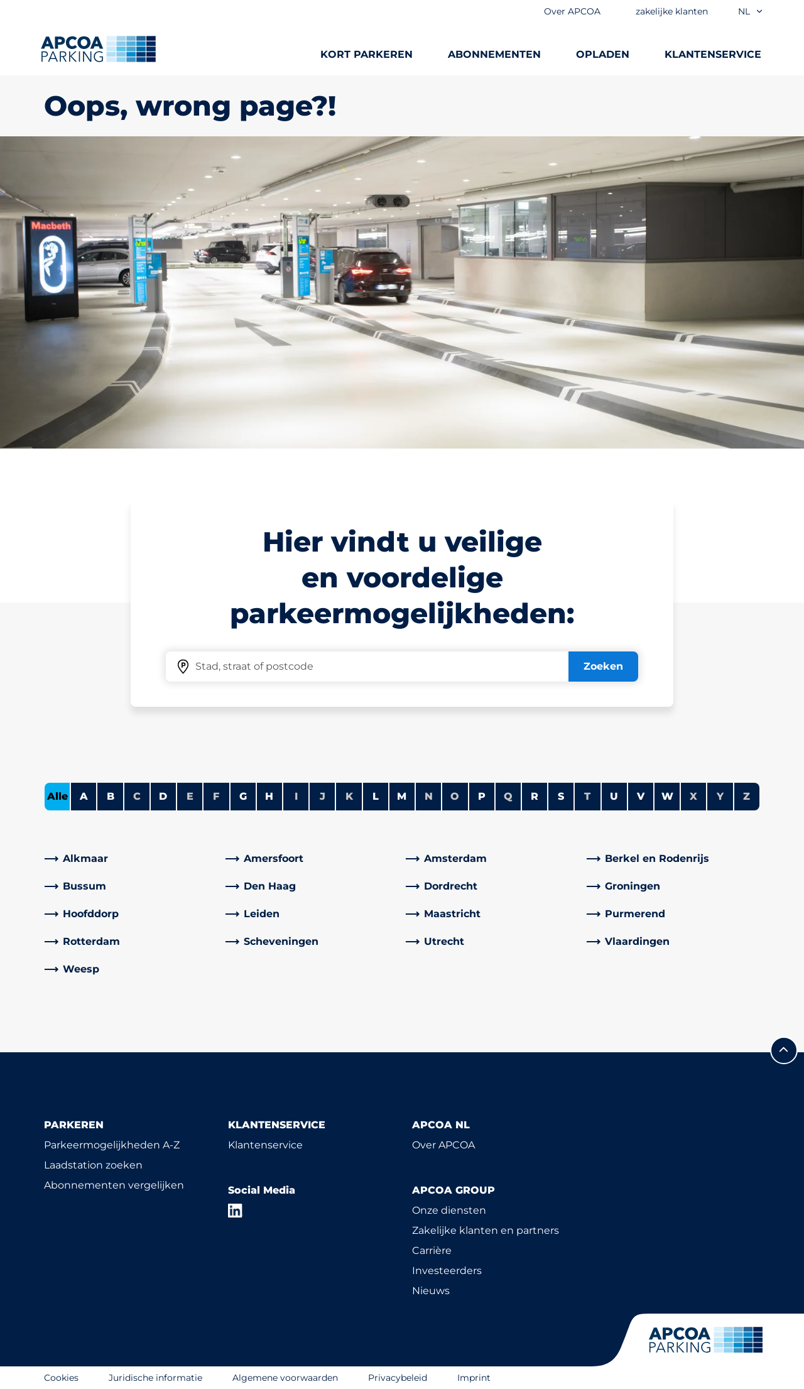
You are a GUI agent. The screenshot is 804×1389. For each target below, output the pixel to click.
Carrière (432, 1250)
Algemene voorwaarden (285, 1377)
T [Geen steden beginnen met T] (587, 796)
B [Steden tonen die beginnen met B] (110, 796)
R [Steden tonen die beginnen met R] (534, 796)
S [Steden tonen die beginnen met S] (561, 796)
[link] (131, 858)
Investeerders (447, 1271)
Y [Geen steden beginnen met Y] (720, 796)
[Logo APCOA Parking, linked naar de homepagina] (98, 49)
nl (751, 11)
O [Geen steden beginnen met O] (454, 796)
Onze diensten (449, 1210)
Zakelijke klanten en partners (485, 1230)
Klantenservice (265, 1145)
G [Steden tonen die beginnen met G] (243, 796)
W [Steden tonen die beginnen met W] (667, 796)
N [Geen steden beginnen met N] (429, 796)
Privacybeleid (397, 1377)
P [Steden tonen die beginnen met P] (482, 796)
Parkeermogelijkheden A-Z (112, 1145)
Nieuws (431, 1291)
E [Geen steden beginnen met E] (190, 796)
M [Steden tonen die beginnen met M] (401, 796)
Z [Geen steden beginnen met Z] (746, 796)
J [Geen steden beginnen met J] (322, 796)
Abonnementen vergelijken (114, 1185)
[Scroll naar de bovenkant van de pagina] (784, 1050)
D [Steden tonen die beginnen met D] (163, 796)
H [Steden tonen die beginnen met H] (269, 796)
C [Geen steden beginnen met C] (137, 796)
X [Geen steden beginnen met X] (693, 796)
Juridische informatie (155, 1377)
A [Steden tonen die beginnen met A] (84, 796)
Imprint (474, 1377)
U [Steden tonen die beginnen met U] (614, 796)
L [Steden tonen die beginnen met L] (375, 796)
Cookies (61, 1377)
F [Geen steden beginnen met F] (216, 796)
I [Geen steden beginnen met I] (296, 796)
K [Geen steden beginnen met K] (349, 796)
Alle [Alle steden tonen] (57, 796)
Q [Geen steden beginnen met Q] (508, 796)
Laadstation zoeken (93, 1165)
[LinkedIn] (235, 1210)
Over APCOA (443, 1145)
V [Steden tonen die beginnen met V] (640, 796)
